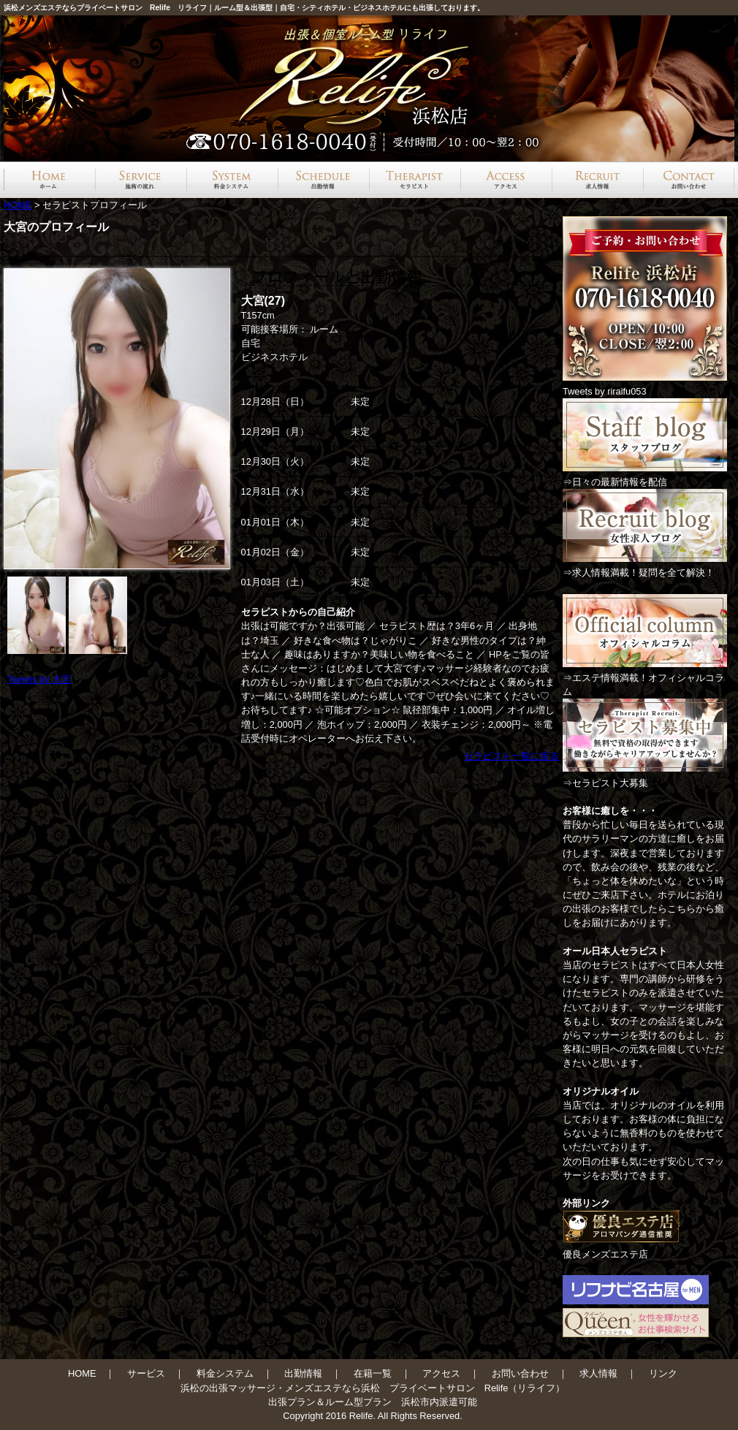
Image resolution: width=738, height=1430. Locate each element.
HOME (17, 204)
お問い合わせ (520, 1373)
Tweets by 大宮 (39, 679)
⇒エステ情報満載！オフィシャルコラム (645, 677)
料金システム (225, 1373)
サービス (146, 1373)
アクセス (441, 1373)
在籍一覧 (373, 1373)
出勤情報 (303, 1373)
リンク (663, 1373)
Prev (26, 418)
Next (215, 418)
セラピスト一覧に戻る (511, 755)
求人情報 (598, 1373)
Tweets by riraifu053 (605, 391)
